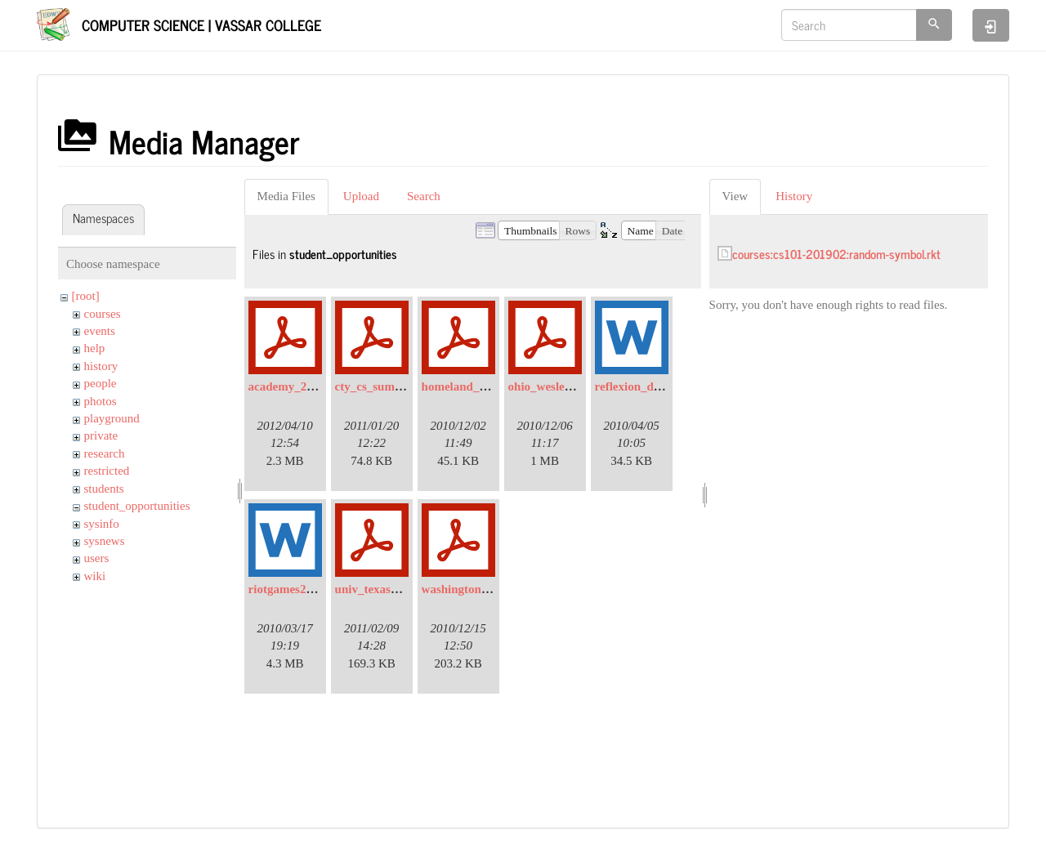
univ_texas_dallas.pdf (392, 589)
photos (100, 401)
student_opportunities (137, 505)
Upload (361, 196)
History (794, 196)
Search (423, 196)
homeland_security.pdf (481, 386)
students (104, 488)
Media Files (286, 196)
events (99, 330)
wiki (95, 576)
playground (112, 418)
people (100, 383)
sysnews (104, 540)
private (101, 435)
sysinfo (101, 523)
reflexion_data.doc (643, 386)
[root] (86, 295)
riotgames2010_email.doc (314, 589)
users (97, 558)
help (94, 348)
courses (102, 313)
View (735, 196)
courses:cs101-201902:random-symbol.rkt (836, 253)
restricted (107, 470)
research (104, 453)
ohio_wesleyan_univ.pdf (570, 386)
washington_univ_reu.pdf (489, 589)
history (101, 366)
